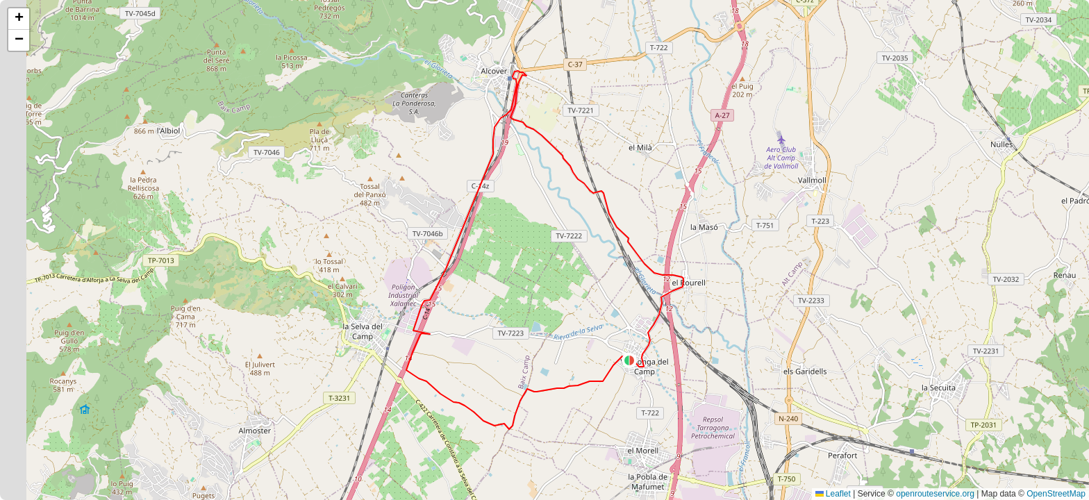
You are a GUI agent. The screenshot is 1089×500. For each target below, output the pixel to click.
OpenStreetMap (1056, 494)
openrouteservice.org (935, 494)
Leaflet (833, 494)
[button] (629, 360)
